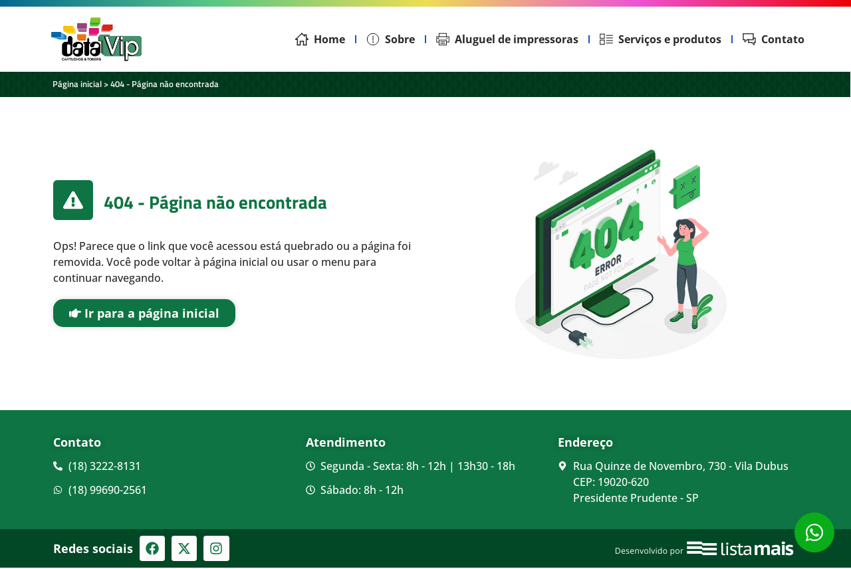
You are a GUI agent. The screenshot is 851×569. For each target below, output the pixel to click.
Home (320, 39)
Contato (773, 39)
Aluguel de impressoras (507, 39)
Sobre (390, 39)
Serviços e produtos (660, 39)
